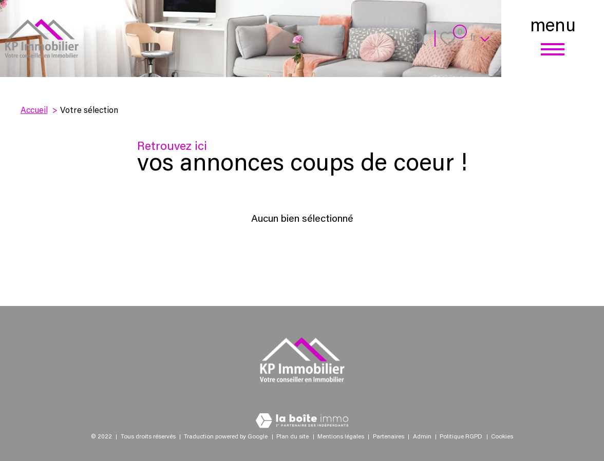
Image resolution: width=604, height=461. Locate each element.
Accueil (34, 111)
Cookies (502, 437)
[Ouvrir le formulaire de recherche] (418, 38)
